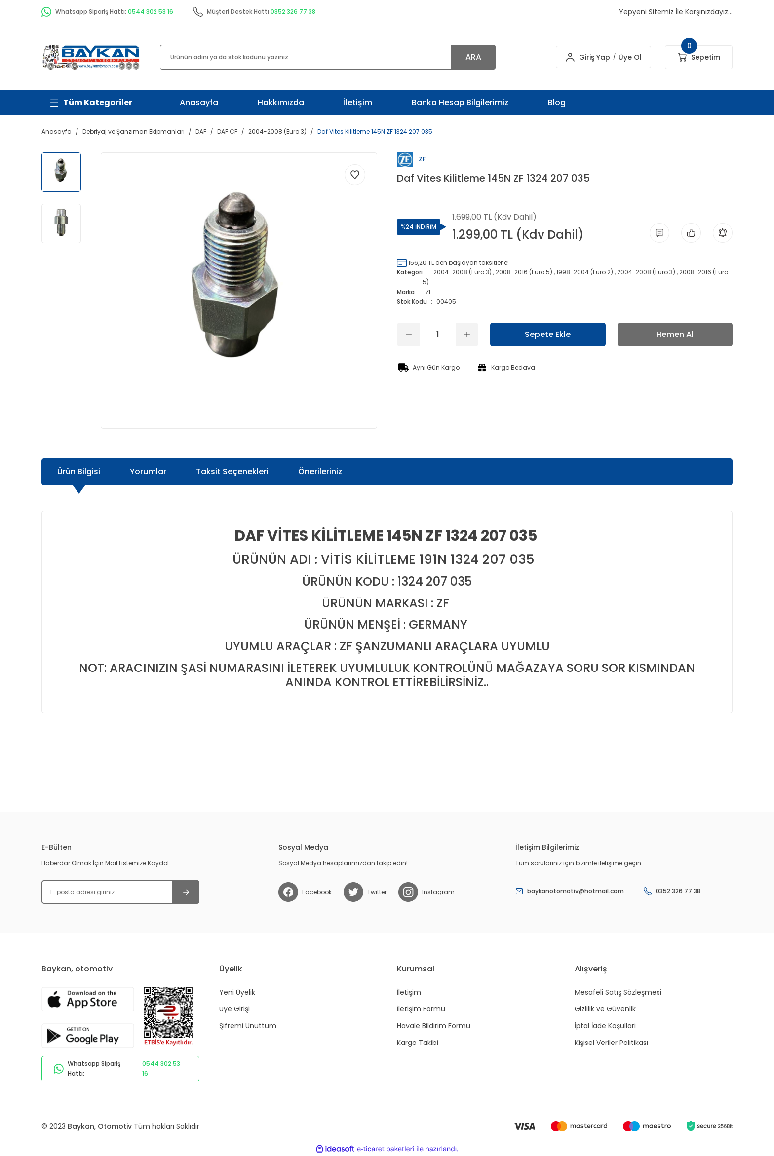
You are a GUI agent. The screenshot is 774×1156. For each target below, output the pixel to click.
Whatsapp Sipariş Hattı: (120, 1069)
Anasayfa (199, 102)
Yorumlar (148, 471)
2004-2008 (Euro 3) (462, 272)
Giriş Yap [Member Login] (589, 57)
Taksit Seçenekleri (232, 471)
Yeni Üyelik (237, 992)
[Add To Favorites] (355, 174)
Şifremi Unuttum (247, 1026)
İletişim (358, 102)
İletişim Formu (421, 1009)
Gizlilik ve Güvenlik (605, 1009)
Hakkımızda (281, 102)
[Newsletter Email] (120, 892)
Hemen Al (675, 334)
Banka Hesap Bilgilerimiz (460, 102)
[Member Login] (565, 57)
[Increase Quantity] (467, 334)
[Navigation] (90, 102)
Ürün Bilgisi (78, 471)
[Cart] (699, 57)
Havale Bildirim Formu (433, 1026)
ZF (429, 292)
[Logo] (90, 56)
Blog (557, 102)
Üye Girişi (234, 1009)
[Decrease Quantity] (408, 334)
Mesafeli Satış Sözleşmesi (618, 992)
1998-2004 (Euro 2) (584, 272)
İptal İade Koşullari (605, 1026)
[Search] (328, 57)
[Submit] (185, 892)
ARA (473, 57)
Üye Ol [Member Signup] (625, 57)
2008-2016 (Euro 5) (524, 272)
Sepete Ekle (548, 334)
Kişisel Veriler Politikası (611, 1042)
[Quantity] (438, 334)
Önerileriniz (320, 471)
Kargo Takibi (417, 1042)
